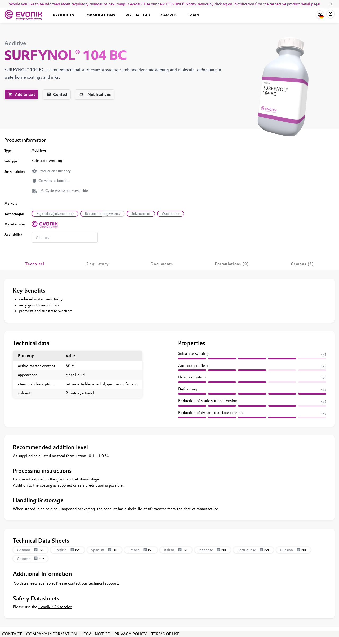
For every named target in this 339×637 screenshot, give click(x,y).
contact (74, 583)
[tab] (34, 263)
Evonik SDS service (55, 606)
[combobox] (64, 237)
